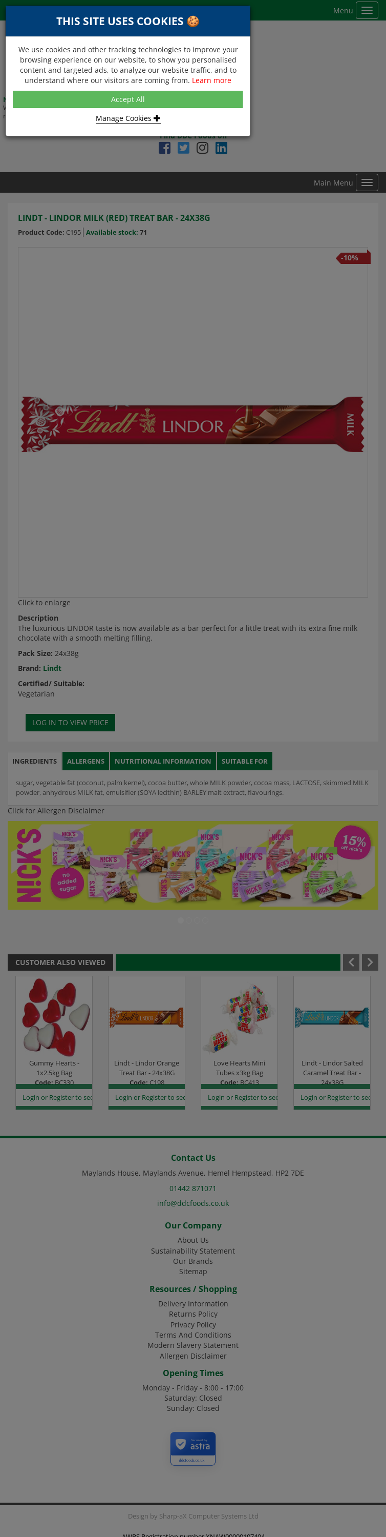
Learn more (211, 80)
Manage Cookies (128, 118)
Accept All (128, 99)
